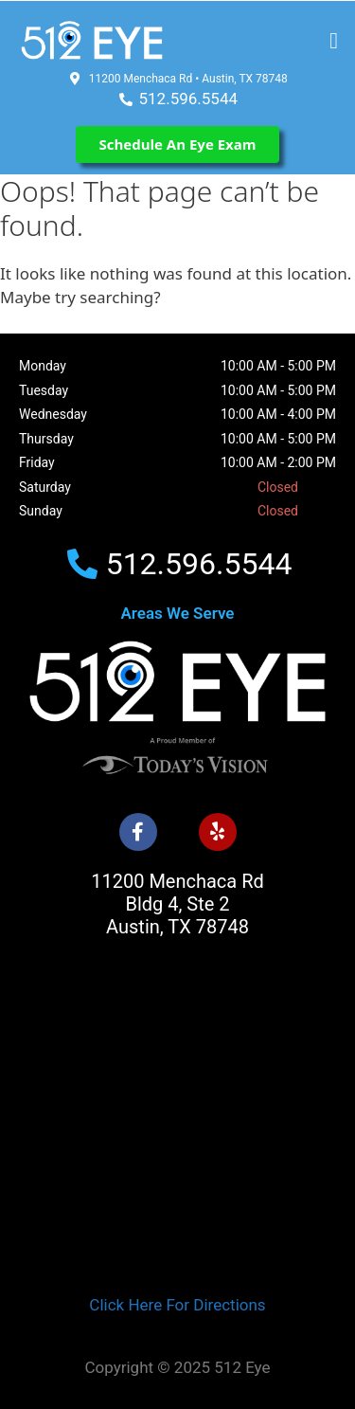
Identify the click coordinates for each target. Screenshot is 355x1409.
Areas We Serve (178, 613)
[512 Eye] (177, 1132)
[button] (334, 41)
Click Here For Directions (177, 1304)
